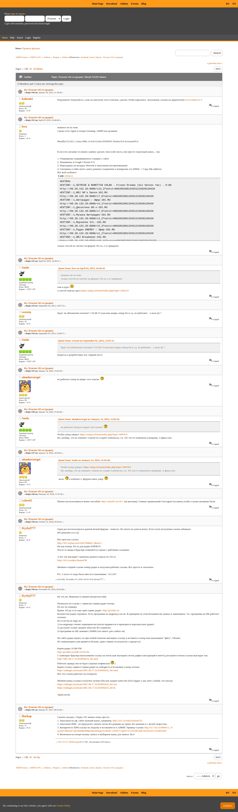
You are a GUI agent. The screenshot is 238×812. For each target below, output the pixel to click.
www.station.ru (192, 99)
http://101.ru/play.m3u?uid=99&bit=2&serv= (79, 543)
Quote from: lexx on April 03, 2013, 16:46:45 (81, 268)
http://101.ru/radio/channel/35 (127, 720)
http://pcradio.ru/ (111, 610)
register (21, 13)
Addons (124, 3)
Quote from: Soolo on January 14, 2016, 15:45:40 (84, 460)
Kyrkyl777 (29, 528)
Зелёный (84, 57)
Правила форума (31, 48)
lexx (24, 126)
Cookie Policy (64, 805)
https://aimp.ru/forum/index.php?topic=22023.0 (104, 290)
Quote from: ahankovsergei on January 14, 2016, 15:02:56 (88, 419)
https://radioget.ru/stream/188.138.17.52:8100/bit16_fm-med (87, 670)
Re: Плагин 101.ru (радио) (38, 89)
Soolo (91, 57)
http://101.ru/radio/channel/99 (72, 560)
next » (219, 63)
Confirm (227, 805)
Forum (134, 3)
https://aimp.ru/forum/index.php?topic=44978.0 (103, 434)
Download (111, 3)
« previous (211, 63)
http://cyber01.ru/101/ (112, 501)
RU (227, 3)
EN (234, 3)
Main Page (97, 3)
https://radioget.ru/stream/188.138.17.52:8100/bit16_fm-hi (86, 687)
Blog (143, 3)
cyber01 (27, 500)
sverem (26, 312)
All (30, 69)
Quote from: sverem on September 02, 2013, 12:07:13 (86, 340)
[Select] (69, 175)
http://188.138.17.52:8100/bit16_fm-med (77, 658)
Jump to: (189, 776)
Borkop (27, 716)
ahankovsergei (31, 377)
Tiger (97, 57)
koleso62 (27, 98)
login (13, 13)
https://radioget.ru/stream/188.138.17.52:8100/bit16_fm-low (87, 684)
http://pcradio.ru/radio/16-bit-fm (73, 652)
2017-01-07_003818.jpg (68, 742)
